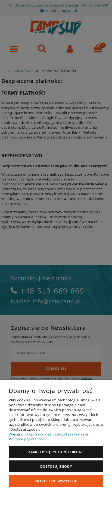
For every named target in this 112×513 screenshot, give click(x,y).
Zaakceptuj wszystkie (56, 481)
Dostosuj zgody (56, 466)
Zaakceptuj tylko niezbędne (56, 452)
